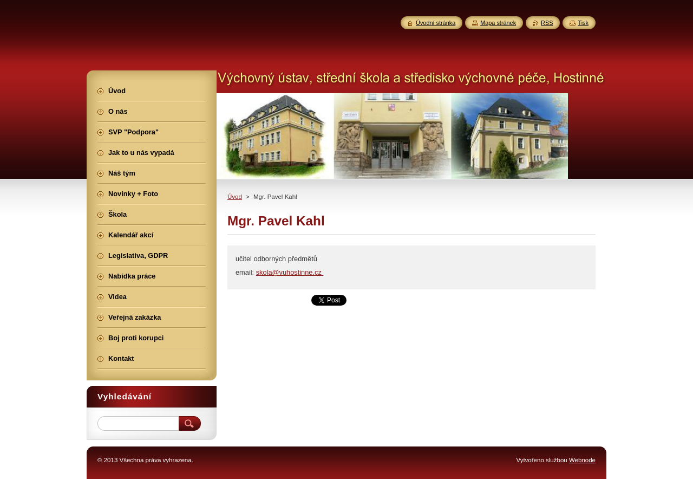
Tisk (583, 23)
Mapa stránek (498, 23)
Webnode (582, 460)
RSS (547, 23)
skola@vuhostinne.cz (290, 272)
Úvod (234, 196)
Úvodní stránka (435, 23)
